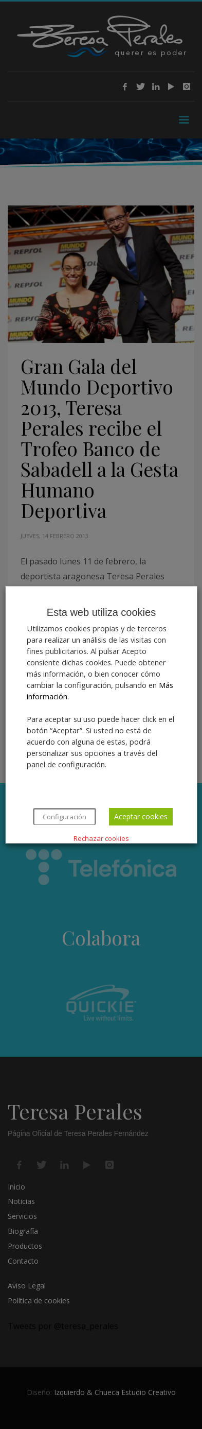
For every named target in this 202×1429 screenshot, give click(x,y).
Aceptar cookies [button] (140, 816)
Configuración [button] (64, 816)
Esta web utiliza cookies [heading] (100, 612)
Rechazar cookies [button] (101, 838)
